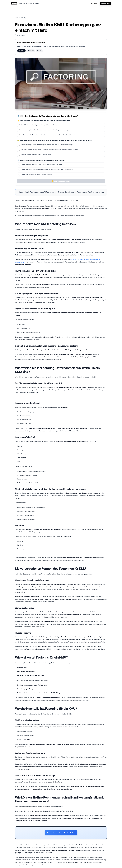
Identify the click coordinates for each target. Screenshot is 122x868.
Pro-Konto (22, 3)
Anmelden (94, 3)
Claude (39, 51)
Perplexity (31, 51)
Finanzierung (30, 3)
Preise (37, 3)
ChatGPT (21, 51)
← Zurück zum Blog (20, 18)
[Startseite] (14, 3)
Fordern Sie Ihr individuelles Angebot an (61, 833)
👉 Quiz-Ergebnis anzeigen (61, 183)
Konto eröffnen (105, 3)
